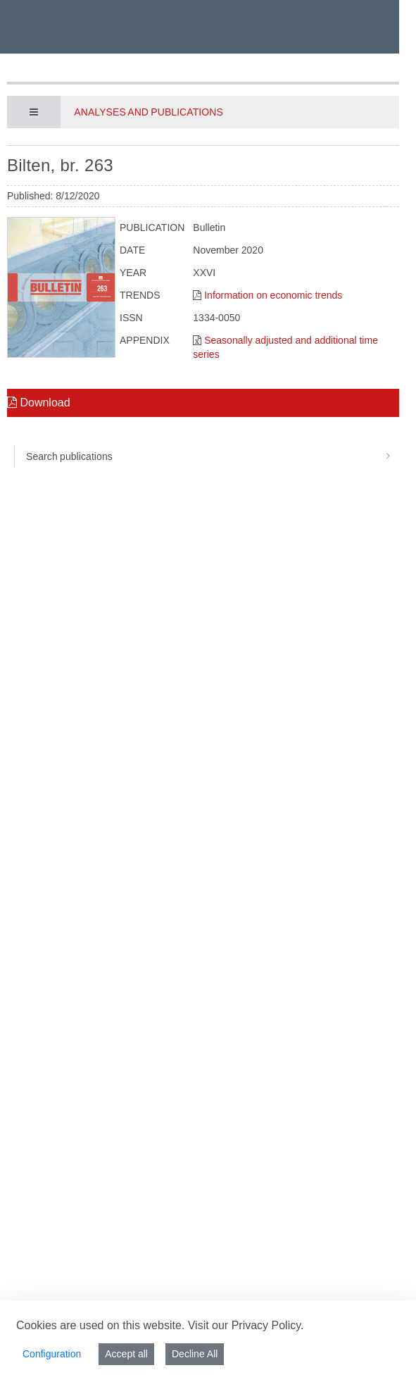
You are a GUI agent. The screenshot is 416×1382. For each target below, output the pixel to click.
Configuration (52, 1353)
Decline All (195, 1353)
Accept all (126, 1353)
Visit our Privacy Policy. (246, 1325)
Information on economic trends (273, 295)
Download (38, 403)
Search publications (212, 456)
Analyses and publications (148, 112)
